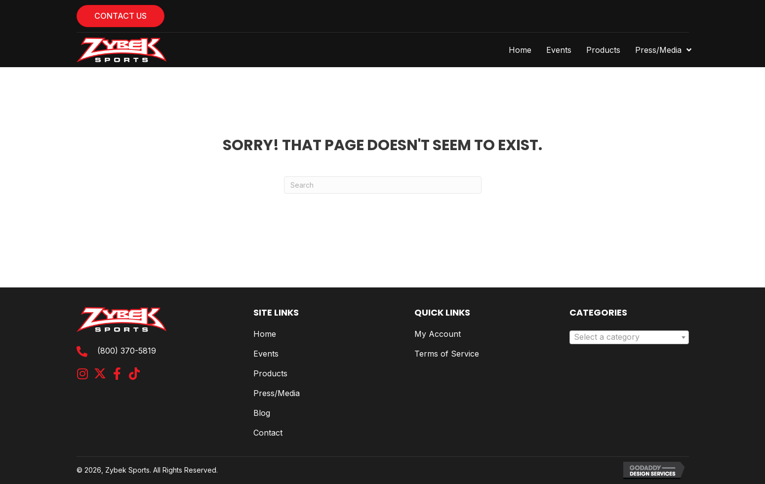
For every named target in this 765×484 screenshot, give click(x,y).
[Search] (383, 185)
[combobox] (629, 337)
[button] (83, 373)
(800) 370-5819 (126, 351)
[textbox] (629, 337)
